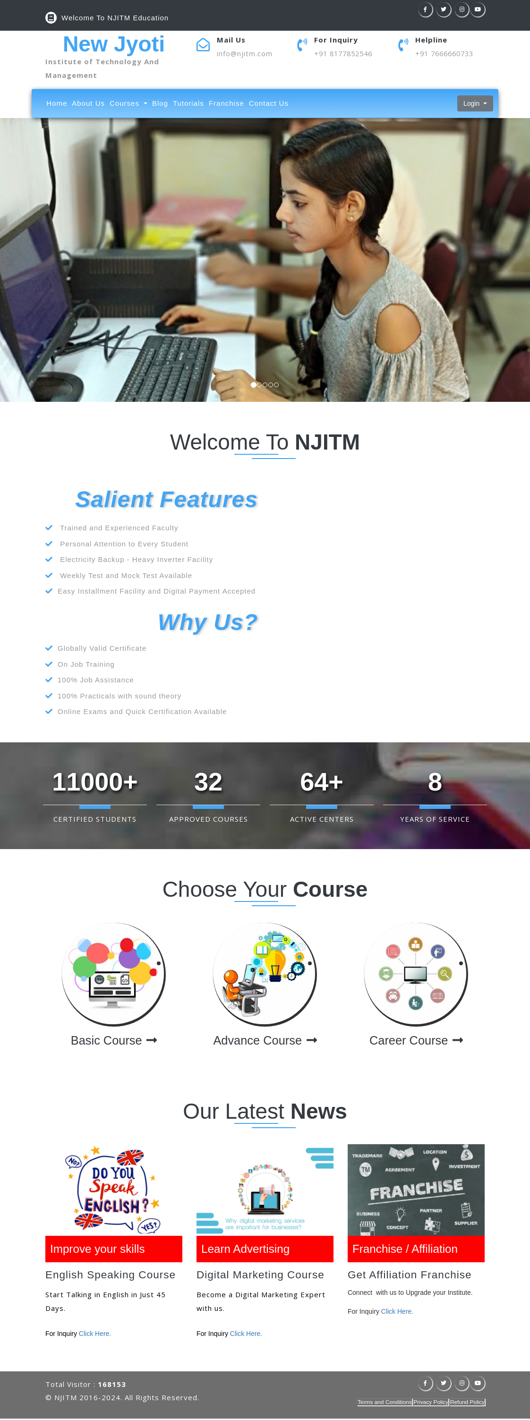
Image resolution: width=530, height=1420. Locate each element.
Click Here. (95, 1335)
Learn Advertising (246, 1249)
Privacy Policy (430, 1403)
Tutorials (188, 104)
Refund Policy (467, 1403)
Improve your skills (99, 1249)
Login (472, 104)
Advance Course (265, 1041)
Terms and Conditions (383, 1403)
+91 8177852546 (346, 53)
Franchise (226, 104)
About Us (88, 104)
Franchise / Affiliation (406, 1249)
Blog (160, 104)
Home (56, 104)
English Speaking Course (111, 1276)
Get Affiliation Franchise (411, 1276)
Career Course (416, 1041)
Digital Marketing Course (262, 1276)
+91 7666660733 (447, 53)
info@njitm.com (245, 53)
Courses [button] (126, 104)
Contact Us (269, 104)
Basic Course (113, 1041)
